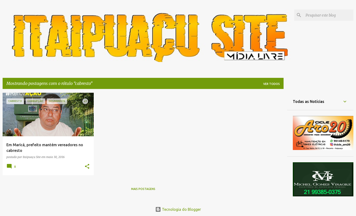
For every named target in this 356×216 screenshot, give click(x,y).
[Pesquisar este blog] (328, 15)
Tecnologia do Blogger (178, 209)
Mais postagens (143, 188)
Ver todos (271, 83)
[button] (87, 166)
